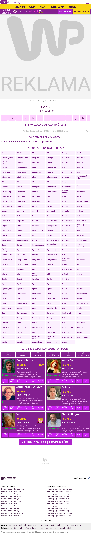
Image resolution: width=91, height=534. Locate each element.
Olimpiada (81, 269)
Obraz (4, 182)
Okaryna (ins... (7, 255)
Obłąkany (35, 167)
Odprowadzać (82, 221)
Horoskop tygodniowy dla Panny (58, 508)
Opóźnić (65, 293)
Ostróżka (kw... (37, 318)
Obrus (19, 187)
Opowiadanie (37, 293)
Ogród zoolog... (5, 250)
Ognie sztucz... (22, 240)
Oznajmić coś (52, 342)
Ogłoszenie (6, 240)
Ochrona (80, 196)
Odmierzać (36, 216)
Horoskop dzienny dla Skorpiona (12, 513)
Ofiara (4, 235)
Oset (3, 313)
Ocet (64, 196)
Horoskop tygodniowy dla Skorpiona (60, 513)
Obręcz (80, 182)
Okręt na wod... (22, 259)
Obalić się (20, 153)
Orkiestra (35, 303)
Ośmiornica (21, 327)
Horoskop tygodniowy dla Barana (58, 496)
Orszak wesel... (7, 308)
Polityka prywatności (47, 525)
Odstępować (52, 225)
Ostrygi (50, 318)
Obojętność (81, 172)
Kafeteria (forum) (31, 528)
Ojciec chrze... (37, 250)
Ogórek (20, 245)
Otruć (49, 327)
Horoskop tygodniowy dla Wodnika (59, 491)
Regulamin (32, 525)
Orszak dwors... (83, 303)
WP (31, 101)
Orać (19, 298)
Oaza (4, 153)
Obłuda (80, 167)
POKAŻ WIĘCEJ (45, 520)
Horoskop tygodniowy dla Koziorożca (60, 489)
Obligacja (5, 167)
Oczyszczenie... (7, 206)
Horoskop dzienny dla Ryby (10, 494)
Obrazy (50, 182)
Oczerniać (36, 201)
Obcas (49, 153)
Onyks (49, 279)
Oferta (79, 230)
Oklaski (35, 255)
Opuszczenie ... (83, 293)
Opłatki (80, 289)
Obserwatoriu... (68, 187)
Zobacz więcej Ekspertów (45, 442)
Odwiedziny (6, 230)
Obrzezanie (51, 187)
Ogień (49, 235)
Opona (4, 293)
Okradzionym (7, 259)
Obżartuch (36, 196)
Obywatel (81, 191)
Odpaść (35, 221)
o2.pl (69, 528)
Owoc (4, 337)
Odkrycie (80, 211)
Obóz (34, 177)
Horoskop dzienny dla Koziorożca (12, 489)
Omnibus (35, 279)
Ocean (49, 196)
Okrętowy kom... (66, 259)
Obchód (80, 153)
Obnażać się (36, 172)
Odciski (80, 206)
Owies (79, 332)
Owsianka (5, 342)
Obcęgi (65, 153)
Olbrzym (80, 264)
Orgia (79, 298)
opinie (23, 365)
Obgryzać (36, 162)
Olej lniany (51, 269)
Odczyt (4, 211)
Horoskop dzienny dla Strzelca (11, 516)
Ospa (79, 313)
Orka (4, 303)
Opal (79, 279)
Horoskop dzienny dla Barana (11, 496)
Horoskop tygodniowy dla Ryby (58, 494)
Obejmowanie (22, 158)
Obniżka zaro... (67, 172)
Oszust (34, 323)
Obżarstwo (21, 196)
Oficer (19, 235)
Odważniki (66, 225)
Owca (34, 332)
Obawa (35, 153)
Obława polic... (22, 167)
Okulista (65, 264)
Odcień (65, 206)
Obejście (35, 158)
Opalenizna (21, 284)
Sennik (49, 101)
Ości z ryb (81, 323)
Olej (33, 269)
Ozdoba (20, 342)
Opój (49, 293)
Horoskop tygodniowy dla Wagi (58, 511)
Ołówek (65, 274)
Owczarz (65, 332)
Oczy (64, 201)
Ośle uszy (5, 327)
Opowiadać (21, 293)
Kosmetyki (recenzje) (48, 528)
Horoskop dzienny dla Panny (10, 508)
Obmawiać (6, 172)
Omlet (19, 279)
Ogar (34, 235)
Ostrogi (20, 318)
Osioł (34, 313)
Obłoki (64, 167)
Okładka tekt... (52, 255)
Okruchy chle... (7, 264)
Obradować (66, 177)
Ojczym (65, 250)
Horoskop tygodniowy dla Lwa (57, 506)
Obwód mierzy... (65, 192)
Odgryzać (51, 211)
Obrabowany (52, 177)
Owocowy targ (67, 337)
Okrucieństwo (22, 264)
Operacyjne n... (7, 289)
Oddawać (20, 211)
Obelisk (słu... (67, 158)
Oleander (20, 269)
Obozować (6, 177)
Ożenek (65, 342)
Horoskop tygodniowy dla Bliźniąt (58, 501)
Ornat (64, 303)
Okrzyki (35, 264)
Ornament (51, 303)
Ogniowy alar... (53, 240)
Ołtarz (79, 274)
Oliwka (4, 274)
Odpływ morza (52, 221)
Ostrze (64, 318)
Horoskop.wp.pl (39, 101)
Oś (48, 323)
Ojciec (19, 250)
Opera (64, 284)
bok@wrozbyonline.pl (17, 525)
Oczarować (21, 201)
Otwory (80, 327)
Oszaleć (5, 323)
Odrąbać (35, 225)
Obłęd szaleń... (52, 167)
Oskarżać (50, 313)
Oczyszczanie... (83, 201)
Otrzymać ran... (68, 327)
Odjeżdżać (66, 211)
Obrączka (66, 182)
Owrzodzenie (82, 337)
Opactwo (65, 279)
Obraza (20, 182)
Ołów (49, 274)
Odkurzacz (6, 216)
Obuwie (35, 191)
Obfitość (20, 162)
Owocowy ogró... (51, 337)
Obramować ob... (82, 177)
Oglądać (80, 235)
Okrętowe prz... (53, 259)
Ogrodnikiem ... (52, 245)
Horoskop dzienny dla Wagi (10, 511)
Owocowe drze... (36, 337)
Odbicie (20, 206)
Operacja (80, 284)
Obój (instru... (22, 177)
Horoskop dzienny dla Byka (10, 499)
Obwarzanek (52, 191)
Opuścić (5, 298)
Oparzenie (36, 284)
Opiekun (35, 289)
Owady (19, 332)
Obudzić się (6, 191)
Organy (65, 298)
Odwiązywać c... (82, 226)
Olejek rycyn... (67, 269)
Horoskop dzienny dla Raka (10, 503)
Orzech (20, 308)
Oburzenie (21, 191)
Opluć (64, 289)
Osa (63, 308)
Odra (19, 225)
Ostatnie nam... (7, 318)
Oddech (35, 211)
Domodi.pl (18, 528)
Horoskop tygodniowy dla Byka (58, 499)
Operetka (20, 289)
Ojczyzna (80, 250)
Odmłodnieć (52, 216)
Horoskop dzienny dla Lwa (10, 506)
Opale (4, 284)
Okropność (81, 259)
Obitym (65, 162)
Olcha (4, 269)
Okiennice (21, 255)
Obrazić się (36, 182)
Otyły (4, 332)
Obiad (49, 162)
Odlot (19, 216)
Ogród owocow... (81, 245)
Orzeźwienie (52, 308)
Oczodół (50, 201)
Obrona (5, 187)
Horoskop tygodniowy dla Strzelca (59, 516)
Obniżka (50, 172)
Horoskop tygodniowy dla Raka (58, 503)
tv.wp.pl (62, 528)
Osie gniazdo (22, 313)
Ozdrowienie (37, 342)
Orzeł (34, 308)
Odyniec (50, 230)
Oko (78, 255)
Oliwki (19, 274)
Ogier (64, 235)
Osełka (80, 308)
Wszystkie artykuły (73, 525)
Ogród (64, 245)
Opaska (50, 284)
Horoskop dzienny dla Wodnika (11, 491)
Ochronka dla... (7, 201)
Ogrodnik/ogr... (38, 245)
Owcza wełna (52, 332)
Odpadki (20, 221)
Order (34, 298)
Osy (78, 318)
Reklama (60, 525)
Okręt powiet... (37, 259)
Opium (49, 289)
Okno (64, 255)
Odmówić (65, 216)
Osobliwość (66, 313)
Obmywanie (21, 172)
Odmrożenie (82, 216)
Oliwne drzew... (35, 274)
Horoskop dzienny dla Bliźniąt (11, 501)
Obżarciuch (6, 196)
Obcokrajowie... (8, 158)
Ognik (34, 240)
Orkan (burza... (22, 303)
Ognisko (65, 240)
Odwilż (19, 230)
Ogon (4, 245)
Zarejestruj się (81, 11)
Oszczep (20, 323)
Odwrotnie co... (38, 230)
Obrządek (36, 187)
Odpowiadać (67, 221)
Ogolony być (82, 240)
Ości (64, 323)
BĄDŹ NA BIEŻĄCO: (82, 478)
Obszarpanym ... (82, 187)
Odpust (4, 225)
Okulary (50, 264)
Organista (51, 298)
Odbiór (35, 206)
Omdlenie (6, 279)
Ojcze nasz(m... (52, 250)
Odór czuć (6, 221)
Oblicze (80, 162)
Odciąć (49, 206)
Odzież (65, 230)
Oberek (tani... (82, 158)
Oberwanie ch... (6, 162)
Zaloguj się (65, 11)
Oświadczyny (37, 327)
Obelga (50, 158)
